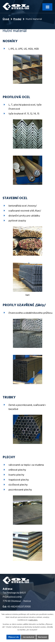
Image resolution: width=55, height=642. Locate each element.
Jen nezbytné (28, 637)
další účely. (33, 620)
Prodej (17, 19)
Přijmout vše (13, 637)
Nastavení (42, 637)
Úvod (6, 19)
